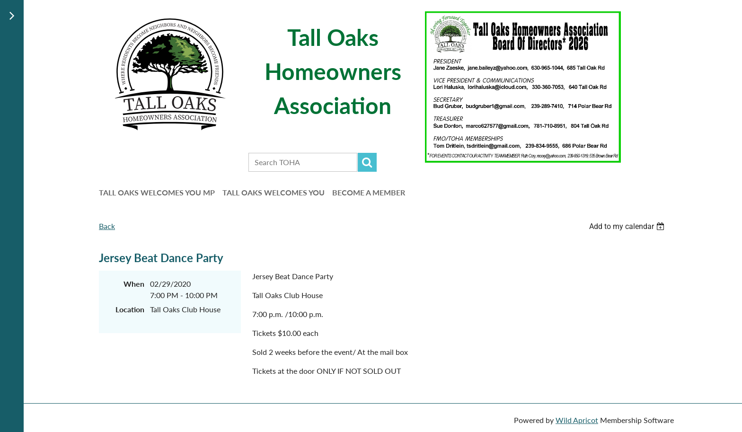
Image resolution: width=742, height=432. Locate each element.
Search (367, 162)
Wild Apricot (577, 419)
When (134, 283)
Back (107, 225)
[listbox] (628, 226)
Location (129, 309)
